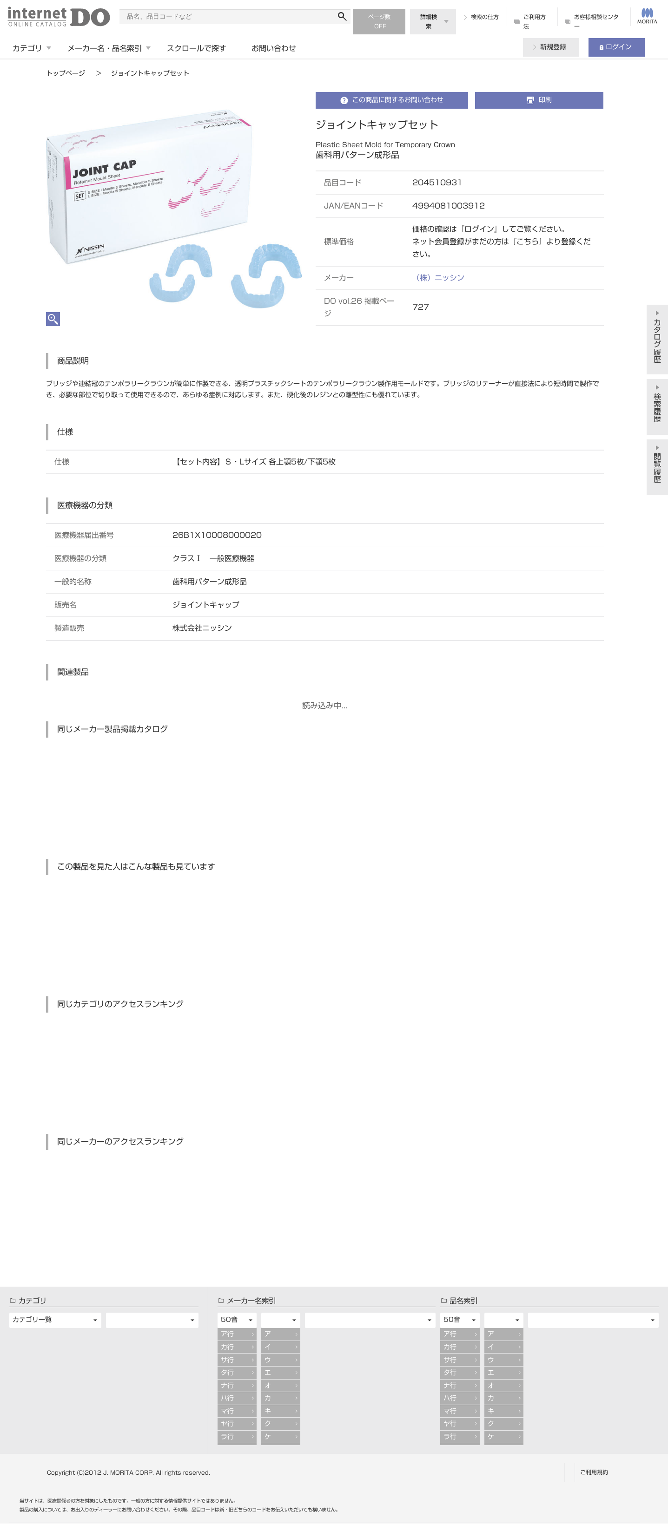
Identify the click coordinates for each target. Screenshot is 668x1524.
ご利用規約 (594, 1472)
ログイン (619, 47)
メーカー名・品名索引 (104, 48)
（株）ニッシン (438, 277)
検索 (342, 16)
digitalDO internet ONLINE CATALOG (59, 16)
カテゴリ (27, 48)
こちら (527, 241)
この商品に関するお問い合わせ (397, 100)
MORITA (647, 15)
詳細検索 (428, 21)
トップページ (65, 73)
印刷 (545, 100)
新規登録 (553, 47)
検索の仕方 (485, 17)
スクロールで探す (196, 48)
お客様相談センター (596, 21)
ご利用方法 (534, 21)
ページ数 (379, 17)
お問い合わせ (273, 48)
